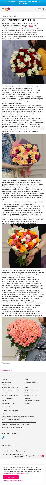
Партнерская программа (32, 392)
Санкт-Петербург (36, 9)
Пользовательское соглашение (10, 419)
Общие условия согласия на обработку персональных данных (19, 422)
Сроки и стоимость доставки (10, 387)
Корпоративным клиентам (32, 400)
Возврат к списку (6, 370)
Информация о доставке (8, 385)
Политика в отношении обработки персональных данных (18, 416)
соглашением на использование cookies (15, 473)
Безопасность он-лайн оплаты (10, 390)
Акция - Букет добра (7, 406)
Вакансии (27, 398)
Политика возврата (7, 398)
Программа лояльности (31, 390)
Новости (4, 400)
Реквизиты (28, 403)
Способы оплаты (6, 382)
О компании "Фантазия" (31, 382)
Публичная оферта (7, 414)
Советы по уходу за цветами (10, 395)
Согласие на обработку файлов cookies (13, 427)
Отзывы (27, 385)
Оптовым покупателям (31, 395)
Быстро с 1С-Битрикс (33, 456)
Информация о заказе (8, 403)
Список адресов (24, 451)
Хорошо (11, 477)
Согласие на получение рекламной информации (15, 424)
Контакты (27, 387)
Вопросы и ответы (7, 392)
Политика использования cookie (13, 481)
